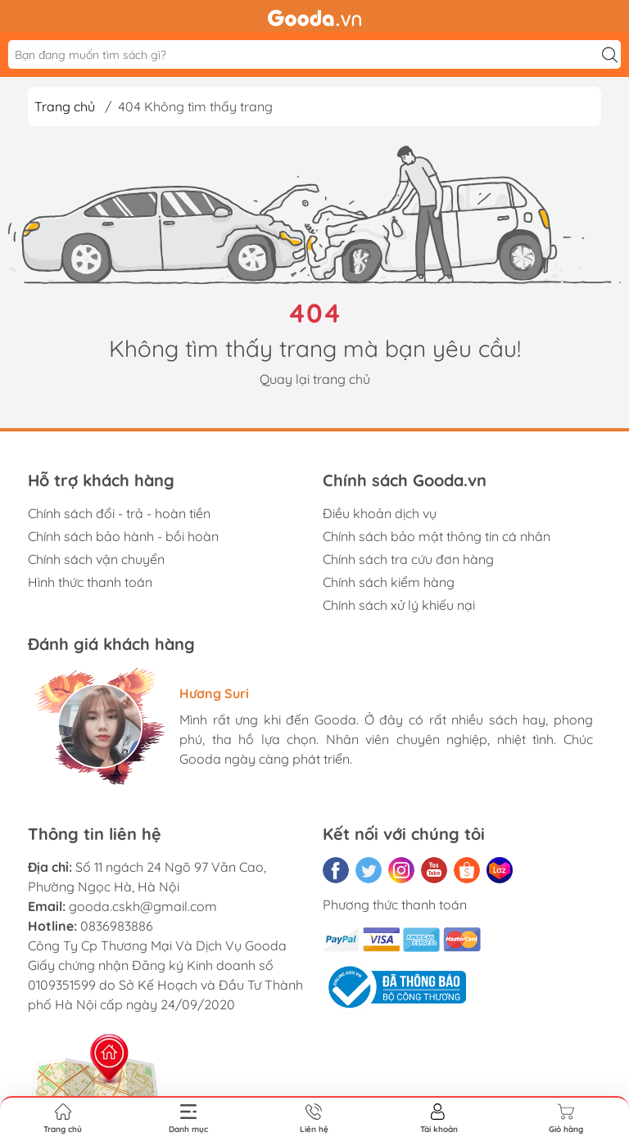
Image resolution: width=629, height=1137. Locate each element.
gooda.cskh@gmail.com (143, 906)
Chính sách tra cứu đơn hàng (408, 559)
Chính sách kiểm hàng (389, 582)
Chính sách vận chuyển (96, 559)
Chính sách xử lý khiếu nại (399, 605)
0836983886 (116, 926)
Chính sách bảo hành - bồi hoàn (123, 536)
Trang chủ (64, 106)
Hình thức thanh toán (90, 582)
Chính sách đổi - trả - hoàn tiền (119, 513)
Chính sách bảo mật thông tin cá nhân (436, 536)
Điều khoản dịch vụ (380, 513)
